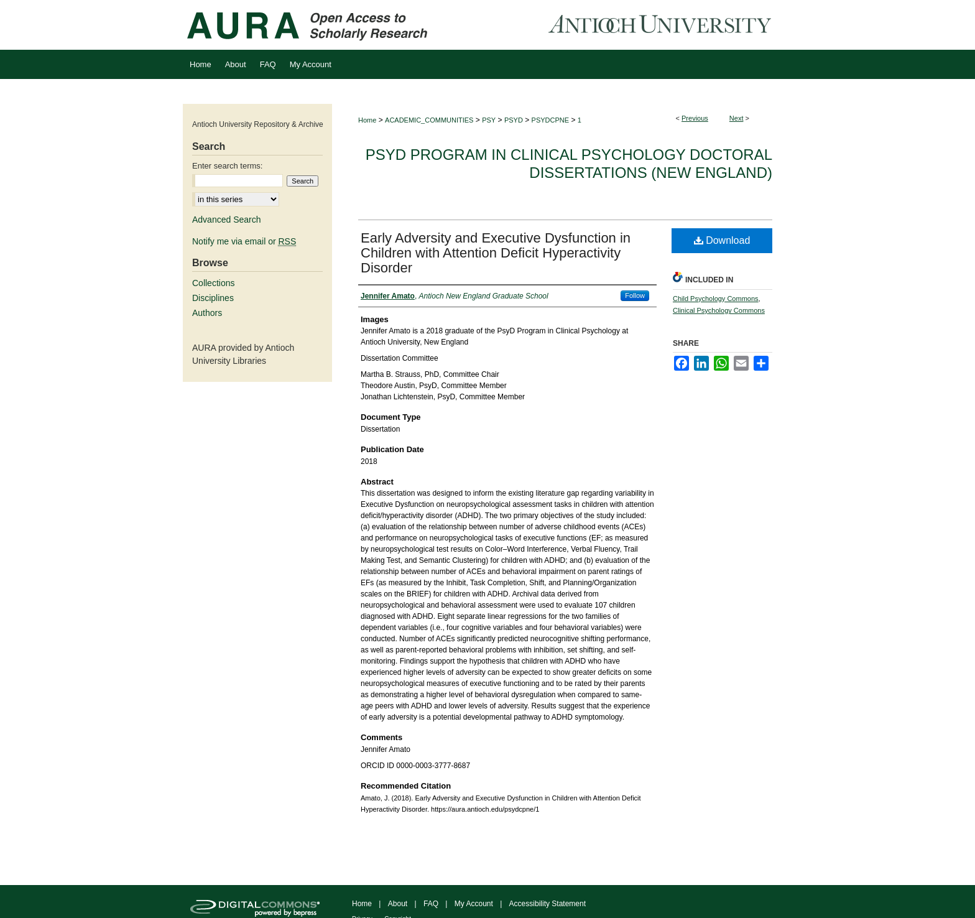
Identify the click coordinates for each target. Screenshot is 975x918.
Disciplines (213, 298)
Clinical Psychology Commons (719, 310)
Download (722, 240)
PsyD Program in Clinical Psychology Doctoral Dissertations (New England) (569, 163)
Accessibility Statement (547, 903)
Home (367, 120)
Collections (213, 283)
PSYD (513, 120)
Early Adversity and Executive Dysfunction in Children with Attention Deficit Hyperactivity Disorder (496, 253)
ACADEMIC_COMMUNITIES (429, 120)
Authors (207, 313)
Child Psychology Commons (716, 298)
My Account (474, 903)
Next (736, 118)
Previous (695, 118)
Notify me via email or (244, 241)
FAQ (430, 903)
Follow (635, 295)
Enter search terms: (227, 165)
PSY (489, 120)
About (397, 903)
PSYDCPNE (551, 120)
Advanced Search (226, 220)
